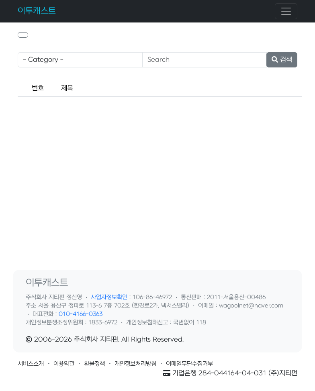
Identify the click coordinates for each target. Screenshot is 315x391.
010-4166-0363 (80, 314)
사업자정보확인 (109, 297)
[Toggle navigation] (286, 11)
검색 (282, 59)
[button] (23, 35)
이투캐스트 (37, 11)
